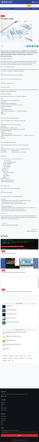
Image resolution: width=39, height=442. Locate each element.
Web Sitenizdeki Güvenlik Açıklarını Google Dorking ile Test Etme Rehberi (16, 332)
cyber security (5, 358)
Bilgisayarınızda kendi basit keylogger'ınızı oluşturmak (13, 336)
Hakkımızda (3, 404)
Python (9, 360)
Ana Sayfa (2, 12)
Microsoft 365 (5, 360)
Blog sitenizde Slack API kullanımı (10, 340)
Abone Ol (29, 5)
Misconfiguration (21, 358)
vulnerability (30, 358)
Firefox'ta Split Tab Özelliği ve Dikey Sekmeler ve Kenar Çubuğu (13, 272)
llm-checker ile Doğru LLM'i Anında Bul (9, 253)
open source (10, 358)
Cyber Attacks (3, 418)
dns (12, 360)
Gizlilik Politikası (3, 408)
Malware (2, 422)
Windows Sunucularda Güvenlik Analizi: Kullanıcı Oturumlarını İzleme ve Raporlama (17, 291)
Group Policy (15, 358)
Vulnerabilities (3, 420)
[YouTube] (32, 2)
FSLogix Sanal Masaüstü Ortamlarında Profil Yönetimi (13, 344)
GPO (26, 358)
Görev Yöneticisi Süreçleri (9, 305)
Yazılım (6, 12)
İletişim (2, 406)
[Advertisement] (10, 374)
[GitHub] (35, 2)
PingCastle (7, 348)
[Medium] (37, 2)
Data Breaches (3, 416)
